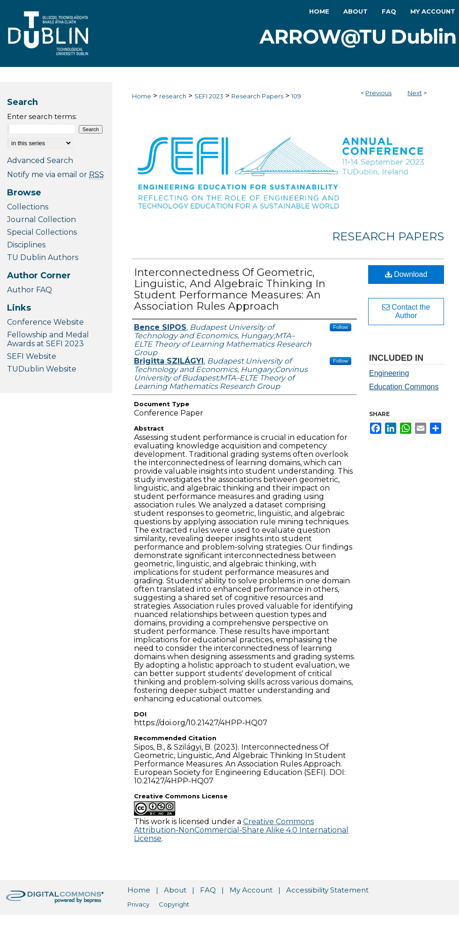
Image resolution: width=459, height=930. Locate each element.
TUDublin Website (41, 369)
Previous (378, 93)
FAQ (208, 889)
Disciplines (26, 244)
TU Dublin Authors (42, 257)
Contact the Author (406, 311)
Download (406, 274)
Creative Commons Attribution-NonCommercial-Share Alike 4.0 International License (241, 830)
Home (141, 96)
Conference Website (45, 322)
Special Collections (42, 232)
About (175, 889)
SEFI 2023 (208, 96)
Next (414, 93)
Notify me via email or (55, 174)
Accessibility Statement (327, 889)
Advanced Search (40, 160)
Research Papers (257, 96)
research (172, 96)
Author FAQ (29, 289)
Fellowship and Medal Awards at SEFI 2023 (48, 339)
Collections (27, 206)
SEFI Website (31, 356)
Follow (340, 327)
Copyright (174, 904)
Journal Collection (41, 219)
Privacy (138, 904)
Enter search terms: (42, 116)
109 (296, 96)
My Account (251, 889)
